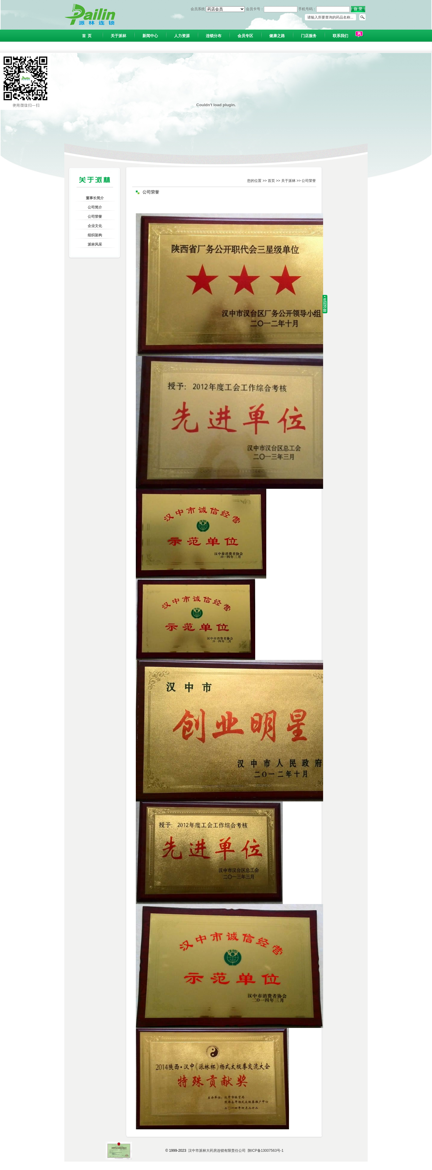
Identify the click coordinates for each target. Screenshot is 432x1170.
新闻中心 (150, 36)
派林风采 (95, 244)
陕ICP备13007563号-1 (266, 1150)
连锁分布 (213, 36)
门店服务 (309, 36)
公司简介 (95, 207)
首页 (271, 181)
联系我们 (340, 36)
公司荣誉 (95, 216)
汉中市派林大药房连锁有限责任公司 (217, 1150)
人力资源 (182, 36)
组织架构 (95, 235)
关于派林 (118, 36)
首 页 (87, 36)
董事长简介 (95, 198)
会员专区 (245, 36)
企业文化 (95, 226)
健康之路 (277, 36)
